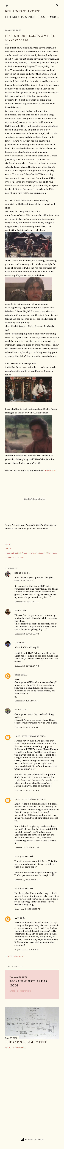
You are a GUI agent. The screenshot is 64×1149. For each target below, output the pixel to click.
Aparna (18, 709)
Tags (24, 17)
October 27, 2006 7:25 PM (26, 602)
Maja (17, 642)
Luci (16, 917)
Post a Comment (14, 956)
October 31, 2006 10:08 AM (26, 880)
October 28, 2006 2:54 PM (26, 666)
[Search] (57, 5)
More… (54, 17)
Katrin (17, 610)
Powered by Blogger (32, 1139)
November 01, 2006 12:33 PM (27, 909)
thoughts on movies (14, 557)
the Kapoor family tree (26, 1042)
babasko (19, 572)
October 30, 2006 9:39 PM (26, 847)
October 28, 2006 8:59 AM (26, 634)
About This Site (38, 17)
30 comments (19, 1047)
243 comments (24, 991)
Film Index (12, 17)
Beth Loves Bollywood (22, 11)
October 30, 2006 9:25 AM (26, 790)
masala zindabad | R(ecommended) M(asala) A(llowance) (30, 553)
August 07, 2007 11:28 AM (26, 949)
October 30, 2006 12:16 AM (26, 727)
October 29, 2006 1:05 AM (26, 701)
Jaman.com (50, 470)
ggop (17, 674)
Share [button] (7, 544)
